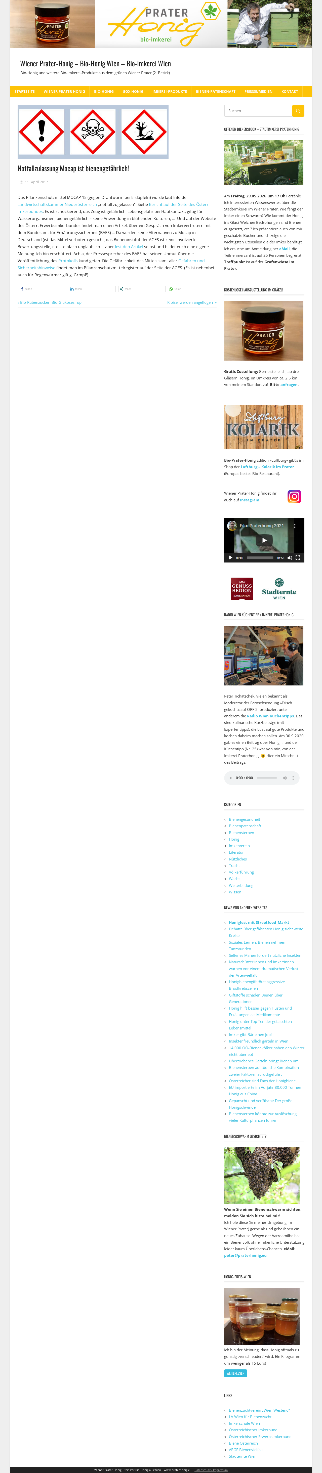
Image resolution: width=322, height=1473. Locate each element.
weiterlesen (235, 1373)
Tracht (234, 865)
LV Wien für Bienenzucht (250, 1416)
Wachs (234, 878)
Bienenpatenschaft (245, 825)
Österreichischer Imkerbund (253, 1429)
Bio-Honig (104, 91)
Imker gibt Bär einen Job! (250, 1034)
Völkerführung (241, 872)
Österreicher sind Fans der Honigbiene (262, 1080)
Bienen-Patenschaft (215, 91)
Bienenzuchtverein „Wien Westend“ (259, 1410)
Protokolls (68, 261)
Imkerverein (239, 845)
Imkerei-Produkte (169, 91)
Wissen (235, 891)
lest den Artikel (129, 246)
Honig (234, 839)
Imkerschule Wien (244, 1423)
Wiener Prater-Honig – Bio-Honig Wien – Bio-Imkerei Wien (105, 63)
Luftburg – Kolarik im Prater (267, 466)
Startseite (25, 91)
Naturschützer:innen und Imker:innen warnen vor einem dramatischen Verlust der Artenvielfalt (263, 968)
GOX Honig (133, 91)
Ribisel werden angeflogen (190, 302)
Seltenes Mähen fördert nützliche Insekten (265, 955)
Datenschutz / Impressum (211, 1470)
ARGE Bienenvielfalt (246, 1449)
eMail (284, 248)
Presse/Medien (258, 91)
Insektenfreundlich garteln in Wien (258, 1041)
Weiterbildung (241, 885)
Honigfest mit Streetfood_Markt (259, 922)
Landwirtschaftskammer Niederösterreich (57, 204)
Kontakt (289, 91)
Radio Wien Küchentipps (270, 715)
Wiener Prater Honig (64, 91)
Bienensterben (241, 832)
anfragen (289, 384)
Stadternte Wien (243, 1456)
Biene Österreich (243, 1443)
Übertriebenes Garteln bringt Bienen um (264, 1060)
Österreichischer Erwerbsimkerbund (260, 1436)
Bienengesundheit (244, 819)
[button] (42, 289)
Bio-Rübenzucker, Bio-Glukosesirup (51, 302)
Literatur (236, 852)
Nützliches (238, 858)
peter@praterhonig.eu (245, 1255)
